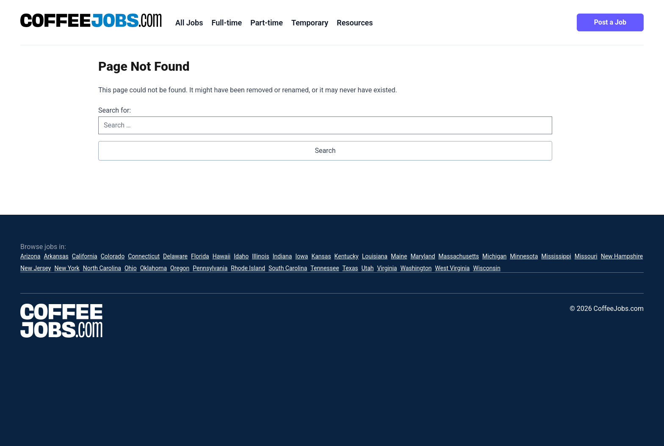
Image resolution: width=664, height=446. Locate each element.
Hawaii (222, 256)
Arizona (30, 256)
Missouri (586, 256)
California (84, 256)
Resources (355, 22)
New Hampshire (622, 256)
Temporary (309, 22)
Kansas (321, 256)
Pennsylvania (210, 268)
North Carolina (102, 268)
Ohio (131, 268)
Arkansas (56, 256)
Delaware (175, 256)
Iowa (301, 256)
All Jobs (189, 22)
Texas (350, 268)
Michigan (494, 256)
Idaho (241, 256)
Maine (399, 256)
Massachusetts (458, 256)
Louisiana (374, 256)
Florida (200, 256)
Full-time (226, 22)
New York (66, 268)
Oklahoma (153, 268)
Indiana (282, 256)
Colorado (113, 256)
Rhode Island (248, 268)
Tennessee (324, 268)
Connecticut (144, 256)
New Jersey (35, 268)
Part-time (266, 22)
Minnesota (524, 256)
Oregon (179, 268)
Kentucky (347, 256)
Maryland (422, 256)
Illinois (260, 256)
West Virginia (452, 268)
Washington (416, 268)
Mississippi (556, 256)
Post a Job (610, 22)
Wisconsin (486, 268)
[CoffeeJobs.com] (91, 20)
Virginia (387, 268)
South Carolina (287, 268)
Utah (368, 268)
